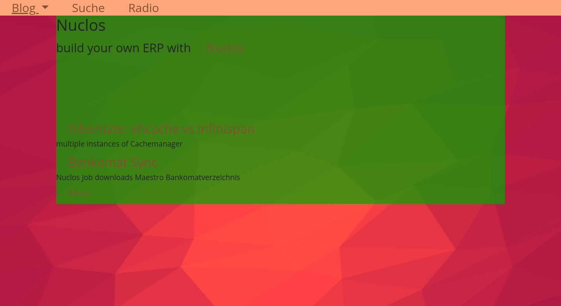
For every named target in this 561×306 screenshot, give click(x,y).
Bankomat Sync (112, 162)
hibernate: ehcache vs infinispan (161, 128)
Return (80, 192)
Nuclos (225, 47)
